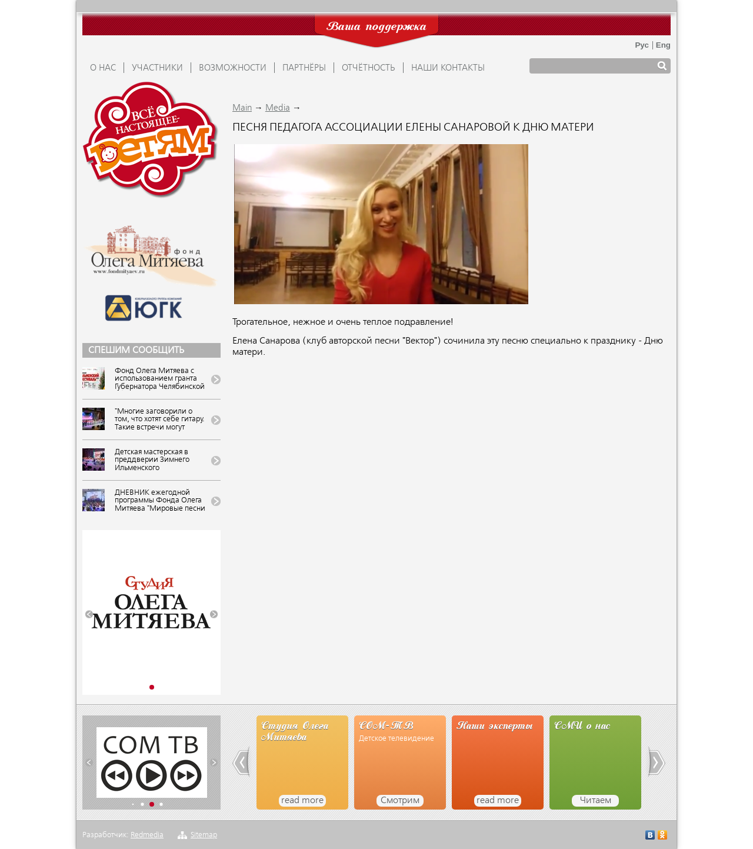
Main (242, 108)
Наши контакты (448, 68)
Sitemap (204, 835)
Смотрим (400, 800)
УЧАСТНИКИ (157, 68)
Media (277, 108)
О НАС (103, 68)
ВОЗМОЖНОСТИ (232, 68)
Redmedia (147, 835)
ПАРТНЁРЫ (304, 68)
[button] (89, 614)
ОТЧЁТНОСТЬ (368, 68)
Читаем (595, 800)
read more (302, 800)
